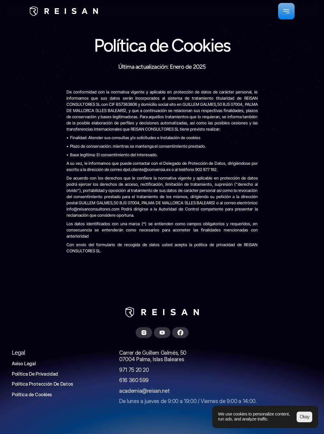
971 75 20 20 (134, 370)
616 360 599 (134, 380)
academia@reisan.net (144, 391)
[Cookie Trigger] (32, 394)
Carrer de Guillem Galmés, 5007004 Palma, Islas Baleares (152, 356)
